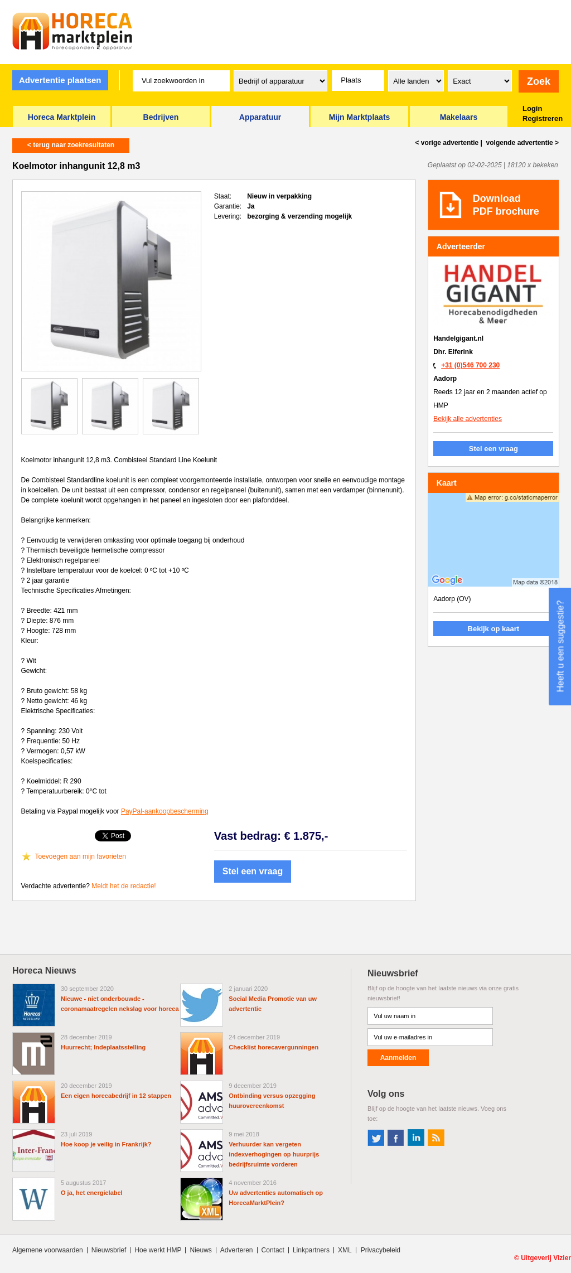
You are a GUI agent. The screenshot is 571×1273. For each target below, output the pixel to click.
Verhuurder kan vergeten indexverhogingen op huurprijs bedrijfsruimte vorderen (274, 1154)
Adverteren (236, 1250)
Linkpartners (311, 1250)
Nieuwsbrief (109, 1250)
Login (532, 108)
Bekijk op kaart (494, 629)
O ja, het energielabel (92, 1192)
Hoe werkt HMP (157, 1250)
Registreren (542, 118)
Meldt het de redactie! (123, 886)
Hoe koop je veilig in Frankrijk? (106, 1144)
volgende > (521, 143)
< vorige (447, 143)
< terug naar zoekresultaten (70, 145)
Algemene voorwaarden (47, 1250)
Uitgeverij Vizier (546, 1258)
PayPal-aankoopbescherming (165, 811)
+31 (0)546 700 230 (470, 365)
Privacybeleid (380, 1250)
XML (345, 1250)
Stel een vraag (252, 871)
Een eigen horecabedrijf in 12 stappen (116, 1095)
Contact (273, 1250)
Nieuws (200, 1250)
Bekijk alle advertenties (467, 419)
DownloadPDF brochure (506, 205)
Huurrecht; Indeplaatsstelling (103, 1047)
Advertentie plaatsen (60, 80)
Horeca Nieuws (44, 970)
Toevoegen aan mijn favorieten (80, 856)
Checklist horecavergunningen (273, 1047)
